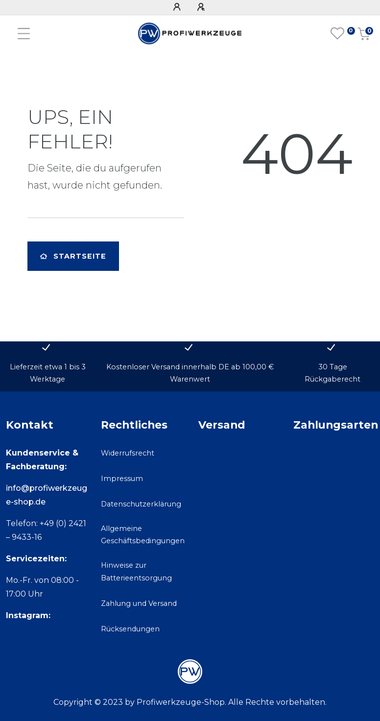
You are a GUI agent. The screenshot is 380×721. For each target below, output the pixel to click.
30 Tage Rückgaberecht (332, 373)
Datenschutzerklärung (141, 504)
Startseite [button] (73, 256)
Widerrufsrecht (127, 453)
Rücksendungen (130, 629)
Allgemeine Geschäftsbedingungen (143, 534)
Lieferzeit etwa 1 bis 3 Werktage (48, 373)
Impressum (122, 478)
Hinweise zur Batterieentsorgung (136, 571)
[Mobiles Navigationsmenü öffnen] (24, 33)
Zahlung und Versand (139, 603)
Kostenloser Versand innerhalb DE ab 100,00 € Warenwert (190, 373)
